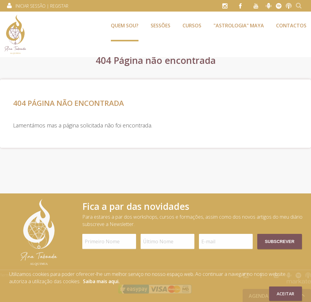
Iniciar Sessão (30, 6)
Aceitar (285, 294)
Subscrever (279, 241)
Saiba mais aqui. (101, 281)
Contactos (291, 25)
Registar (59, 6)
